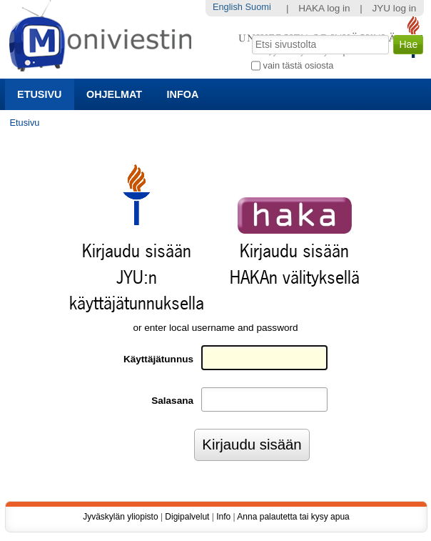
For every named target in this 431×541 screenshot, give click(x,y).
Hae (250, 33)
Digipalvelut (187, 517)
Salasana (172, 400)
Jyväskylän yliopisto (120, 517)
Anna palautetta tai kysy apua (293, 517)
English (228, 6)
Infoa (183, 94)
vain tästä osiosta (298, 65)
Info (223, 517)
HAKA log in (324, 8)
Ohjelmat (114, 94)
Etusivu (39, 94)
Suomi (257, 6)
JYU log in (394, 8)
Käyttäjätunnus (158, 359)
